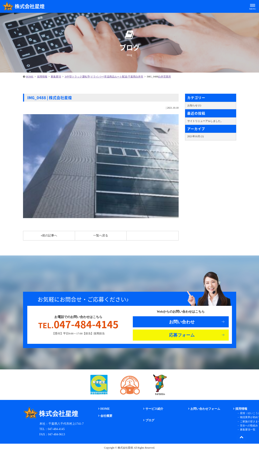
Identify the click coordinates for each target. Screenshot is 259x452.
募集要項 (56, 76)
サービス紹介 (154, 408)
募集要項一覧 (247, 429)
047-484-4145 (78, 324)
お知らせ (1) (194, 105)
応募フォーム (182, 335)
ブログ (149, 420)
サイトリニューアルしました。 (205, 121)
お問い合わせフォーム (205, 408)
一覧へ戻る (100, 235)
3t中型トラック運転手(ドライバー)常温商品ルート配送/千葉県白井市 (104, 76)
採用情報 (42, 76)
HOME (29, 76)
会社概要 (106, 415)
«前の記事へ (49, 235)
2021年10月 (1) (195, 136)
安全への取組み (249, 425)
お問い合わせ (182, 321)
